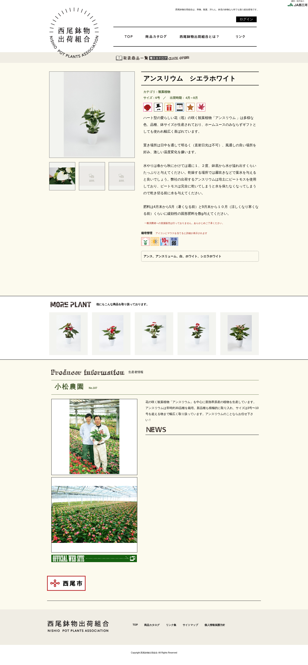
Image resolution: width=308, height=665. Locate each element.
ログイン (246, 19)
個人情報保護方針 (214, 625)
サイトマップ (190, 625)
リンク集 (171, 625)
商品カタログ (152, 625)
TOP (135, 624)
